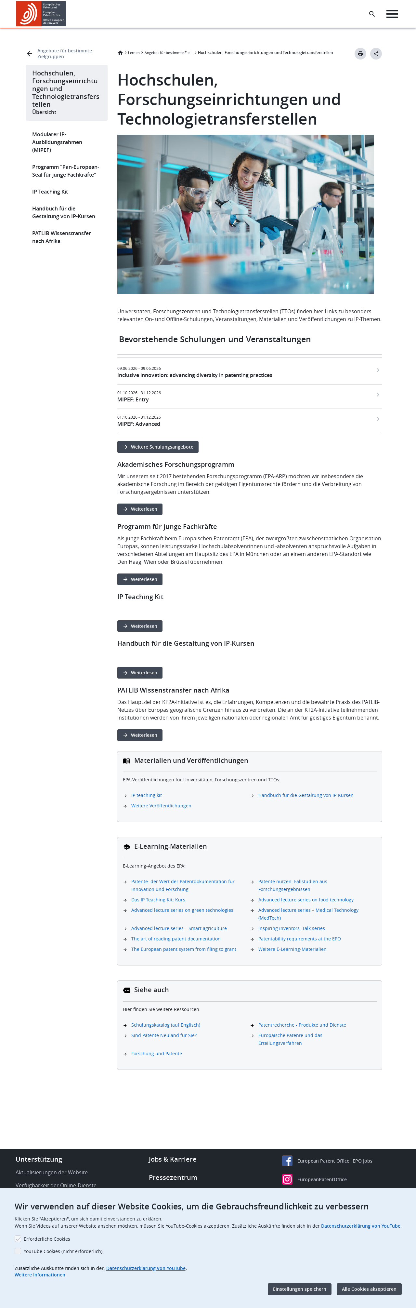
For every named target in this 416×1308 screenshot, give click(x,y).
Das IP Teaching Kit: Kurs (158, 900)
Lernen (134, 52)
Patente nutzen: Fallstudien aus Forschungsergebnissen (292, 885)
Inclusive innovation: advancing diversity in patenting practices (194, 375)
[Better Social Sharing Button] (376, 54)
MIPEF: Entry (133, 399)
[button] (67, 13)
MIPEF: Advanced (138, 423)
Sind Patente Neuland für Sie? (164, 1035)
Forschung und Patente (156, 1053)
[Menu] (392, 14)
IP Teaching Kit (50, 191)
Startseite (120, 53)
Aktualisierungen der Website (52, 1172)
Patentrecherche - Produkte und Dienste (302, 1025)
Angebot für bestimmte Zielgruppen (169, 52)
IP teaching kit (146, 795)
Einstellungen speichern (299, 1289)
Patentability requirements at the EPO (299, 939)
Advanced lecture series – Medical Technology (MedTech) (308, 914)
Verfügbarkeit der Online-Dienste (56, 1185)
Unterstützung (39, 1159)
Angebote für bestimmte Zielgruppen (64, 54)
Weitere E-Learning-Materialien (292, 949)
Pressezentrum (173, 1177)
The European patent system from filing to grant (183, 949)
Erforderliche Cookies (47, 1239)
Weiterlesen (144, 509)
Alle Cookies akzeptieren (369, 1289)
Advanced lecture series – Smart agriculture (179, 928)
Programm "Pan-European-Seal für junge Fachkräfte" (65, 170)
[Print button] (360, 54)
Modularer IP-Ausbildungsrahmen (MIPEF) (57, 142)
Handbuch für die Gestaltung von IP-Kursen (63, 212)
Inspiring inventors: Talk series (291, 928)
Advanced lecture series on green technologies (182, 910)
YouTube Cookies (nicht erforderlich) (63, 1251)
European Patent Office (323, 1161)
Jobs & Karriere (173, 1159)
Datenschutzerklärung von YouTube (360, 1226)
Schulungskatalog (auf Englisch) (165, 1025)
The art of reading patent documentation (176, 939)
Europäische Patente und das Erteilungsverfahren (290, 1039)
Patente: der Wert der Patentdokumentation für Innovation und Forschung (183, 885)
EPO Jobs (362, 1161)
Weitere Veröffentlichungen (161, 805)
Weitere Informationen (40, 1275)
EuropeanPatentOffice (322, 1179)
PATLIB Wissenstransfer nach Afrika (61, 237)
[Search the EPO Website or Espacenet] (372, 14)
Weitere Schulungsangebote (162, 447)
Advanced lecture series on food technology (306, 900)
